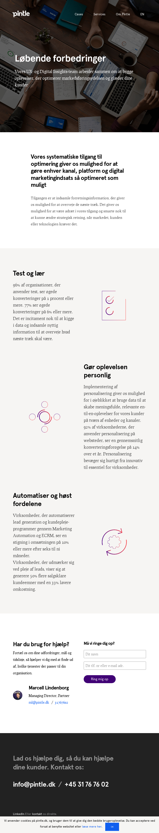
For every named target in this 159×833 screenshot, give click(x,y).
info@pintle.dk (34, 784)
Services (99, 14)
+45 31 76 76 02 (87, 784)
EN (142, 14)
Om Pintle (123, 14)
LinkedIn (18, 814)
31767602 (61, 702)
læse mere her (91, 826)
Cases (79, 14)
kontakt (37, 814)
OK (112, 827)
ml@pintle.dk (39, 702)
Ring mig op (99, 679)
